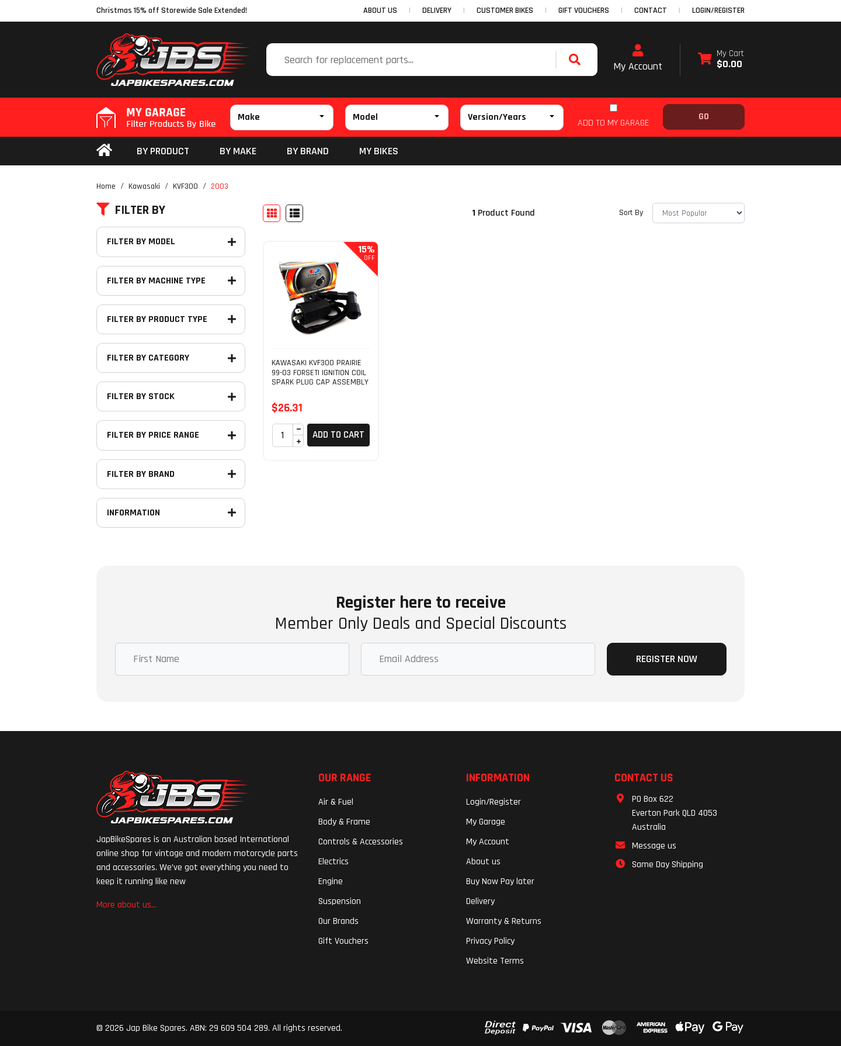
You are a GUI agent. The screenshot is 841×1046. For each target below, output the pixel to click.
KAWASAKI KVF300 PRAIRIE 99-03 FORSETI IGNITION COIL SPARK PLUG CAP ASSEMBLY (320, 373)
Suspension (339, 901)
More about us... (126, 905)
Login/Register (718, 10)
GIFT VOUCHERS (583, 10)
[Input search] (412, 59)
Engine (330, 881)
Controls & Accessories (360, 842)
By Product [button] (163, 151)
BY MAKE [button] (238, 151)
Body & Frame (344, 822)
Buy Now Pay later (500, 881)
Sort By (631, 212)
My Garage (485, 822)
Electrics (333, 861)
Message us (654, 846)
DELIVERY (436, 10)
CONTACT (650, 10)
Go (703, 116)
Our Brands (338, 921)
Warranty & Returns (503, 921)
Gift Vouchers (343, 941)
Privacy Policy (490, 941)
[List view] (294, 213)
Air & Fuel (335, 802)
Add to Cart (338, 434)
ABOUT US (380, 10)
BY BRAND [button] (308, 151)
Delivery (480, 901)
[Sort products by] (698, 213)
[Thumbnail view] (271, 213)
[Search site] (577, 59)
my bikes (378, 151)
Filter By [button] (130, 210)
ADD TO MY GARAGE (613, 123)
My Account (637, 58)
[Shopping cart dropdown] (721, 60)
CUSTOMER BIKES (505, 10)
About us (483, 861)
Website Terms (495, 961)
